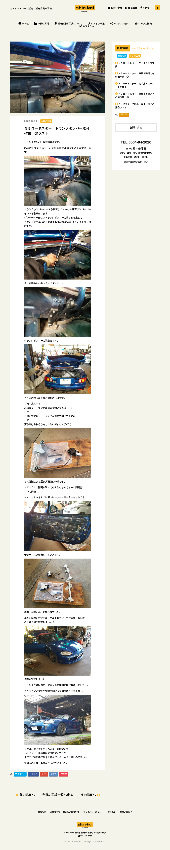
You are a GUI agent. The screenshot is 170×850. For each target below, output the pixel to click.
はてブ (53, 774)
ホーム (23, 24)
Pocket (64, 774)
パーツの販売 (143, 23)
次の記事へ (88, 795)
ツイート (19, 774)
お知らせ (122, 56)
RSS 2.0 (124, 114)
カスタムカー (87, 26)
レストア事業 (96, 23)
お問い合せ (115, 7)
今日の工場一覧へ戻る (57, 795)
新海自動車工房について (68, 23)
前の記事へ (27, 795)
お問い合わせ (126, 812)
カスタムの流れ (119, 23)
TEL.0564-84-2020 (136, 142)
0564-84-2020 (85, 836)
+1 (43, 774)
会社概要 (131, 7)
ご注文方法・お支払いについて (64, 812)
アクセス (146, 7)
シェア (33, 774)
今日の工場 (41, 23)
